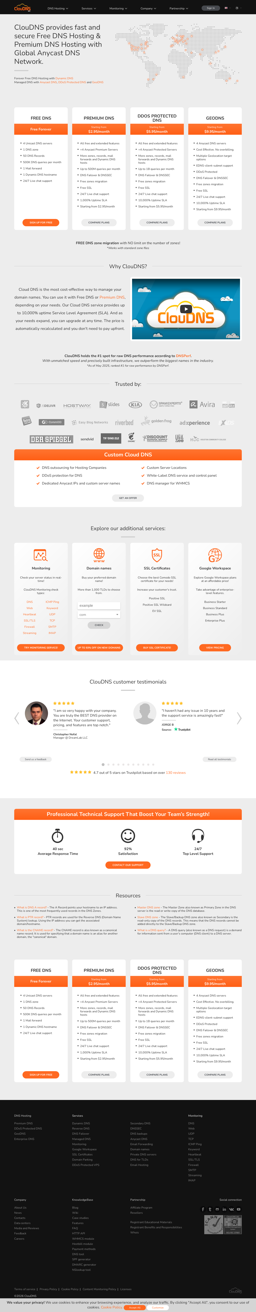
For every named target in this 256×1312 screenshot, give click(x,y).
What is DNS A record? (32, 907)
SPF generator (81, 1259)
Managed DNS (81, 1139)
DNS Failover (80, 1134)
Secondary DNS (140, 1123)
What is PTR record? (30, 917)
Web (29, 608)
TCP (52, 621)
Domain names (140, 1149)
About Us (20, 1208)
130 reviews (176, 772)
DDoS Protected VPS (85, 1165)
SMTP (52, 627)
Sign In (211, 8)
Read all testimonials (219, 759)
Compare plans (99, 222)
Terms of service (24, 1289)
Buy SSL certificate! (157, 647)
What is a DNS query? (151, 930)
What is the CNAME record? (35, 930)
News (18, 1213)
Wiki (75, 1213)
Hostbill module (82, 1244)
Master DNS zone (148, 907)
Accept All (134, 1307)
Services (87, 8)
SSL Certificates (82, 1154)
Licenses (126, 1289)
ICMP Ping (52, 602)
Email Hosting (139, 1165)
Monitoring (117, 8)
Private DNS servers (143, 1154)
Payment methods (84, 1249)
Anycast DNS (48, 82)
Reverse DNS (81, 1129)
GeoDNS (97, 82)
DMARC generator (84, 1265)
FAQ (75, 1228)
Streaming (29, 633)
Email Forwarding (141, 1144)
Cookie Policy (69, 1289)
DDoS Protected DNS (72, 82)
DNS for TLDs (139, 1160)
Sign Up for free (41, 222)
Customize (158, 1307)
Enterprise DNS (24, 1139)
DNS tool (78, 1254)
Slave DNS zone (147, 917)
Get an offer (128, 498)
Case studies (80, 1218)
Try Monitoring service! (41, 647)
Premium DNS (112, 297)
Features (78, 1223)
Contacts (19, 1218)
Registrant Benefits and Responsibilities (156, 1227)
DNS (30, 602)
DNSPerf (183, 356)
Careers (19, 1239)
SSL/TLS (29, 621)
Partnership (177, 8)
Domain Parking (82, 1160)
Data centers (22, 1223)
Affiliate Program (141, 1208)
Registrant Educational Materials (151, 1222)
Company (147, 8)
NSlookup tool (81, 1270)
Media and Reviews (26, 1228)
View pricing (215, 647)
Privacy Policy (48, 1289)
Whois (134, 1233)
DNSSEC (136, 1129)
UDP (52, 614)
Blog (75, 1208)
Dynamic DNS (64, 78)
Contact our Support (128, 865)
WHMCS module (83, 1239)
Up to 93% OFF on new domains (99, 647)
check (99, 625)
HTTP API (78, 1233)
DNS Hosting (56, 8)
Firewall (29, 627)
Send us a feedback (35, 759)
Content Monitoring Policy (99, 1289)
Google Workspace (84, 1149)
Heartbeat (29, 614)
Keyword (52, 608)
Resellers (136, 1213)
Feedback (20, 1233)
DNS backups (138, 1134)
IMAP (52, 633)
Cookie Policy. (112, 1307)
